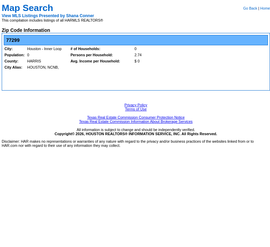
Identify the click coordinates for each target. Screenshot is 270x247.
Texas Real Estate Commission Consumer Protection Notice (136, 117)
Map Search (27, 8)
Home (265, 8)
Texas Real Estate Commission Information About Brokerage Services (136, 121)
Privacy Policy (136, 105)
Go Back (250, 8)
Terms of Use (136, 109)
